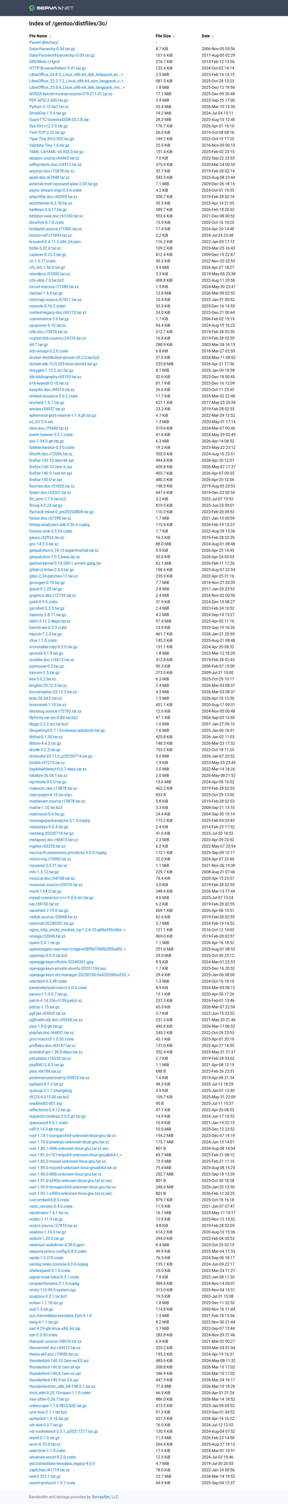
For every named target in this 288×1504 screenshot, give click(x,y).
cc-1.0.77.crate (42, 261)
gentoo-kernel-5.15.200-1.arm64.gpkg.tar (65, 563)
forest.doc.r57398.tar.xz (50, 518)
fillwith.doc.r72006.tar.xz (51, 454)
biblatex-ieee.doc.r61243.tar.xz (56, 216)
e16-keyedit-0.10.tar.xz (49, 383)
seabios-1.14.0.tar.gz (47, 1232)
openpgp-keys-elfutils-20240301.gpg (61, 962)
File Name (38, 36)
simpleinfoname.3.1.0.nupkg (54, 1283)
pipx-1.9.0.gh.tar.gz (46, 1026)
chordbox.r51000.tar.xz (49, 274)
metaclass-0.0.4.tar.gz (48, 827)
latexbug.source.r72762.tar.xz (55, 711)
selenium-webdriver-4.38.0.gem (57, 1245)
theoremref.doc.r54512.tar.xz (55, 1347)
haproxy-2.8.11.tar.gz (47, 614)
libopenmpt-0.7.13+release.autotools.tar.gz (67, 730)
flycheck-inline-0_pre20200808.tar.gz (61, 511)
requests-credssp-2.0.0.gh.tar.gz (57, 1116)
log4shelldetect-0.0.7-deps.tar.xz (58, 769)
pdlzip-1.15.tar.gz (44, 1007)
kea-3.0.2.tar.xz (42, 679)
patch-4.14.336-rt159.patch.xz (55, 1000)
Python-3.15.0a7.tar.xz (49, 106)
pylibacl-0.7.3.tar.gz (46, 1084)
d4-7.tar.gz (38, 344)
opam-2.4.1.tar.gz (44, 942)
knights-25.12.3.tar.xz (48, 685)
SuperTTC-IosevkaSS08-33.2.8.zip (59, 119)
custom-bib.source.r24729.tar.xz (57, 338)
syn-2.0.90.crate (43, 1335)
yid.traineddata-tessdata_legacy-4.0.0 (62, 1463)
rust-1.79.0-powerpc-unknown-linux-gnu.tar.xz (69, 1142)
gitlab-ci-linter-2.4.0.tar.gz (51, 569)
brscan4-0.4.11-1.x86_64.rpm (55, 241)
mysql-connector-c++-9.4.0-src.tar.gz (61, 897)
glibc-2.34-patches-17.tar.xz (53, 576)
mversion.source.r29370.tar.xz (56, 884)
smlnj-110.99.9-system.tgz (52, 1290)
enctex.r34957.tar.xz (47, 409)
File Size (163, 36)
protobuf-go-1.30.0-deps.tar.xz (55, 1052)
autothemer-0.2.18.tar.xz (50, 203)
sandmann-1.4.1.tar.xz (48, 1212)
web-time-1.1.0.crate (47, 1450)
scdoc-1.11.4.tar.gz (46, 1219)
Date (206, 36)
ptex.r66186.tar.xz (45, 1071)
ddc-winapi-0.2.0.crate (48, 351)
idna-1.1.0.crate (43, 640)
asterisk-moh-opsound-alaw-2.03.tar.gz (63, 184)
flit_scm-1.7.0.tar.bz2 (47, 499)
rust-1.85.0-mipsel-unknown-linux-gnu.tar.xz (67, 1161)
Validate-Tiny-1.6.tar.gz (49, 145)
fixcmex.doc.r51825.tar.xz (52, 486)
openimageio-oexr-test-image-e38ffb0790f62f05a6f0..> (77, 949)
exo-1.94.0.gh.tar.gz (46, 441)
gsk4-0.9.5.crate (43, 602)
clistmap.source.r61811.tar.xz (55, 299)
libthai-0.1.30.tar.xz (46, 737)
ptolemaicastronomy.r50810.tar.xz (59, 1077)
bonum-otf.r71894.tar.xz (50, 235)
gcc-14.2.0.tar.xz (43, 544)
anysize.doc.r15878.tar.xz (51, 171)
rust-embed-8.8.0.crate (49, 1200)
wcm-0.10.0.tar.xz (45, 1444)
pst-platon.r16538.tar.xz (50, 1058)
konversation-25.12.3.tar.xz (53, 692)
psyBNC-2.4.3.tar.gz (46, 1065)
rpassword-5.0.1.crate (48, 1122)
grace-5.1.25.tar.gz (45, 589)
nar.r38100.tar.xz (44, 904)
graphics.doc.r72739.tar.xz (52, 595)
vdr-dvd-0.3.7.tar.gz (46, 1425)
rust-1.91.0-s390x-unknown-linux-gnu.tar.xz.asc (70, 1180)
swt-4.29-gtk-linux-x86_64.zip (54, 1328)
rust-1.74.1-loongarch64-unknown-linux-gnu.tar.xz (72, 1135)
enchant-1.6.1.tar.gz (46, 402)
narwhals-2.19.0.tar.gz (48, 910)
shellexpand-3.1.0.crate (49, 1270)
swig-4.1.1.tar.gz (43, 1322)
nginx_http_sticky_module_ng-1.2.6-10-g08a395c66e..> (77, 929)
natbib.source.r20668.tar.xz (53, 917)
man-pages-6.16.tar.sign (50, 794)
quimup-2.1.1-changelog (50, 1090)
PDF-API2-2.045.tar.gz (48, 100)
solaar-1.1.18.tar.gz (46, 1302)
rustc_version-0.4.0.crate (51, 1206)
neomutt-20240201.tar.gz (51, 923)
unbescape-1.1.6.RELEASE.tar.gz (58, 1405)
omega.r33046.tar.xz (47, 936)
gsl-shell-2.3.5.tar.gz (47, 608)
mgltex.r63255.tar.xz (47, 846)
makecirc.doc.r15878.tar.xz (53, 788)
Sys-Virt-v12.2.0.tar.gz (48, 126)
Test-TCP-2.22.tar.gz (47, 132)
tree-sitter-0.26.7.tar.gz (49, 1399)
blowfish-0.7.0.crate (46, 222)
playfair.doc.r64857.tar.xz (51, 1032)
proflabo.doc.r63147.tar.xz (52, 1045)
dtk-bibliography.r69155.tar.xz (55, 376)
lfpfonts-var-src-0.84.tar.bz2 (53, 717)
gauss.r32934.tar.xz (46, 537)
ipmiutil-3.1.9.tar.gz (46, 653)
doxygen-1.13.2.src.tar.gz (51, 370)
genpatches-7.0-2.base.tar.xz (54, 557)
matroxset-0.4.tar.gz (47, 814)
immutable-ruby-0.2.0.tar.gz (53, 647)
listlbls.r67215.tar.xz (47, 762)
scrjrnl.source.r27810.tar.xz (53, 1225)
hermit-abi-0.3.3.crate (48, 627)
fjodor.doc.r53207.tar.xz (50, 492)
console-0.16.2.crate (47, 306)
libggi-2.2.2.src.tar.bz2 (48, 724)
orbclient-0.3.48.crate (48, 981)
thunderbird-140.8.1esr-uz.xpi (55, 1373)
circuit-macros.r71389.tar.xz (54, 286)
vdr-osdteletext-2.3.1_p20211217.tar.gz (63, 1431)
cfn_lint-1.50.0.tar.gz (47, 267)
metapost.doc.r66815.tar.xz (53, 839)
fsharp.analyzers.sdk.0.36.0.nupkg (59, 524)
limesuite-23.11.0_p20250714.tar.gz (60, 756)
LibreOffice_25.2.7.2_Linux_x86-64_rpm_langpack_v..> (76, 81)
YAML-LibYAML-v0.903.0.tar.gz (56, 151)
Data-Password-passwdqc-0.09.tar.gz (62, 55)
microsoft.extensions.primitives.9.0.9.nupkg (68, 852)
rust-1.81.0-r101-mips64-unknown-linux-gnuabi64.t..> (75, 1155)
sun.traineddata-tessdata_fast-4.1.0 (60, 1315)
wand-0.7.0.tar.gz (44, 1437)
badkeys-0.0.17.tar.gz (48, 209)
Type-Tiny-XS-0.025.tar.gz (51, 139)
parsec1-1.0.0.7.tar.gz (48, 994)
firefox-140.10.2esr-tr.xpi (50, 466)
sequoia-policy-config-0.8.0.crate (58, 1251)
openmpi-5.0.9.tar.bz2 (48, 955)
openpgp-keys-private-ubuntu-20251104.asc (68, 968)
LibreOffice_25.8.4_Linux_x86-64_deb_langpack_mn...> (77, 87)
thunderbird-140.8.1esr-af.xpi (54, 1367)
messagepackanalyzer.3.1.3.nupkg (59, 820)
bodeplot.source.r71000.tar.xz (55, 229)
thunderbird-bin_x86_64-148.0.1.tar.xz (62, 1386)
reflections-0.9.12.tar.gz (50, 1110)
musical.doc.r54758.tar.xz (52, 878)
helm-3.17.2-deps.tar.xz (49, 621)
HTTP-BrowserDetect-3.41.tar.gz (57, 68)
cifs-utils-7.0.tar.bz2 (46, 280)
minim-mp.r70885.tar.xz (50, 859)
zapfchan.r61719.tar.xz (49, 1470)
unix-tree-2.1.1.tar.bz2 (48, 1412)
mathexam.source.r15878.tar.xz (57, 801)
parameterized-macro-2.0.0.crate (58, 987)
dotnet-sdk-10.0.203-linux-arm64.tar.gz (63, 364)
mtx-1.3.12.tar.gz (44, 872)
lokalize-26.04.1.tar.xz (48, 775)
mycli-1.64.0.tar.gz (45, 891)
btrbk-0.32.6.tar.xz (45, 248)
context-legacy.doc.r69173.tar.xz (58, 312)
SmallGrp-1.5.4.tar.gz (47, 113)
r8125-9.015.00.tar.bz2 (49, 1097)
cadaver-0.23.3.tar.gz (47, 254)
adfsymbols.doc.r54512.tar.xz (55, 164)
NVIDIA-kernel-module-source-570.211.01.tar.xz (71, 94)
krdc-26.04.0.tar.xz (45, 698)
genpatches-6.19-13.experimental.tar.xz (64, 550)
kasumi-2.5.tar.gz (44, 672)
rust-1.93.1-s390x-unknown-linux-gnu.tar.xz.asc (70, 1193)
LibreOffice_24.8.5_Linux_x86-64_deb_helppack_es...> (76, 74)
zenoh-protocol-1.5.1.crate (52, 1483)
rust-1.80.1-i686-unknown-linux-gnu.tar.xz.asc (69, 1148)
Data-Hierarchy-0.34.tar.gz (52, 48)
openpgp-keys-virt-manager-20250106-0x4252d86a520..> (79, 974)
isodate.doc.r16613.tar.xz (51, 659)
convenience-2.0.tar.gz (49, 319)
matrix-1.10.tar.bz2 (45, 807)
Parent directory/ (44, 42)
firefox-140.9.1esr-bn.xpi (50, 473)
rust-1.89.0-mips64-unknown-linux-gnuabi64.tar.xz (73, 1167)
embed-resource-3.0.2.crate (53, 396)
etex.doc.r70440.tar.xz (48, 428)
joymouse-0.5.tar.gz (46, 666)
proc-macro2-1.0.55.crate (51, 1039)
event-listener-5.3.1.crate (51, 434)
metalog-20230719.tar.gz (51, 833)
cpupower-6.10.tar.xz (47, 325)
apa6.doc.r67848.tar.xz (49, 177)
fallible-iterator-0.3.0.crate (52, 447)
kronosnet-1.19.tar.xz (47, 704)
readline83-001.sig (45, 1103)
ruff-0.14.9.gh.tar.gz (46, 1129)
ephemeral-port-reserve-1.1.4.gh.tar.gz (62, 415)
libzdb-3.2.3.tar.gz (45, 749)
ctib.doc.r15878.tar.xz (48, 331)
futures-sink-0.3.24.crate (50, 531)
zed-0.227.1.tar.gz (45, 1476)
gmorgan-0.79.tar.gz (47, 582)
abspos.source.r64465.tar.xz (54, 158)
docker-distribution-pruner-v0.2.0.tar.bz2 (64, 357)
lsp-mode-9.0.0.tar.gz (47, 782)
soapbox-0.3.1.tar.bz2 (48, 1296)
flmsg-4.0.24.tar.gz (45, 505)
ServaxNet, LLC (105, 1497)
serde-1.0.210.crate (46, 1257)
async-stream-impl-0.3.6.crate (55, 190)
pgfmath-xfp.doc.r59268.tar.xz (56, 1020)
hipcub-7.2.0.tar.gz (45, 634)
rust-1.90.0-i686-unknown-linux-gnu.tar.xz (65, 1174)
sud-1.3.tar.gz (41, 1309)
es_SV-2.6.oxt (41, 421)
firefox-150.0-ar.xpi (45, 479)
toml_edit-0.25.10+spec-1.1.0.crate (59, 1392)
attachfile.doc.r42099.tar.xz (53, 196)
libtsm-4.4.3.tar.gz (45, 743)
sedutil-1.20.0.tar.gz (46, 1238)
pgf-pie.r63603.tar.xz (47, 1013)
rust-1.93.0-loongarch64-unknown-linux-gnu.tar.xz (72, 1187)
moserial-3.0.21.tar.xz (48, 865)
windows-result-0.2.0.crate (52, 1457)
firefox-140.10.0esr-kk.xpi (51, 460)
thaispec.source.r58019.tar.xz (55, 1341)
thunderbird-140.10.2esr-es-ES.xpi (59, 1360)
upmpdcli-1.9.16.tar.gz (49, 1418)
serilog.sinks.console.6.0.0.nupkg (58, 1264)
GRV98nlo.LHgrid (44, 61)
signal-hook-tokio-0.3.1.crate (54, 1277)
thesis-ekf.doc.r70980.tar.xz (53, 1354)
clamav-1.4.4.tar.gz (46, 293)
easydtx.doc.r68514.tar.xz (52, 389)
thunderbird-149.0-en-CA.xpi (53, 1380)
